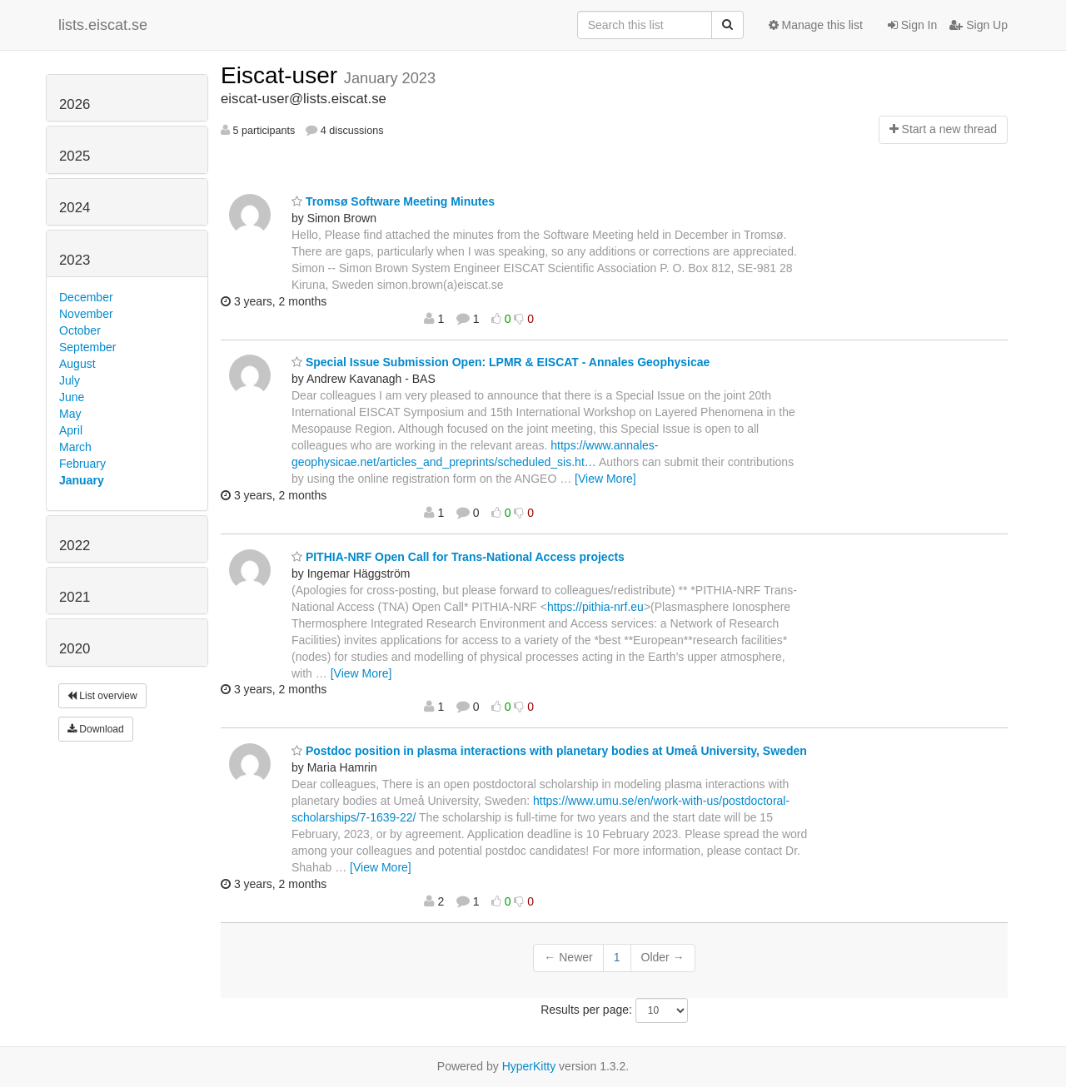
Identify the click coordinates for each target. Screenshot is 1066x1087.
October (80, 330)
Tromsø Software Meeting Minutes (393, 201)
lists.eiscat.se (102, 25)
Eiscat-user (282, 75)
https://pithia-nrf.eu (595, 606)
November (86, 313)
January (81, 480)
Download (95, 729)
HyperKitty (529, 1066)
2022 (74, 545)
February (82, 463)
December (86, 297)
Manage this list (816, 25)
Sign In (912, 25)
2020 (74, 649)
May (70, 413)
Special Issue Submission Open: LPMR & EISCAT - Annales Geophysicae (500, 362)
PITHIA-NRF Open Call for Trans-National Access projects (458, 556)
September (87, 347)
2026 (74, 104)
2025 (74, 156)
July (69, 380)
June (71, 397)
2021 (74, 597)
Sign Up (978, 25)
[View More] (605, 478)
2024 (74, 208)
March (75, 447)
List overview (102, 696)
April (70, 430)
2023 (74, 260)
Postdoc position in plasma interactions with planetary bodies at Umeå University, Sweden (549, 750)
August (77, 363)
